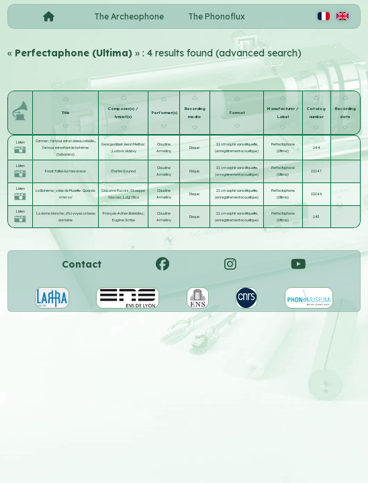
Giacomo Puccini (115, 191)
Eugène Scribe (123, 220)
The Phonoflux (216, 16)
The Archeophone (129, 16)
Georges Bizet (112, 144)
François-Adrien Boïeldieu (123, 213)
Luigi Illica (131, 197)
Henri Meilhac (134, 144)
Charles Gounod (123, 171)
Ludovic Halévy (124, 151)
